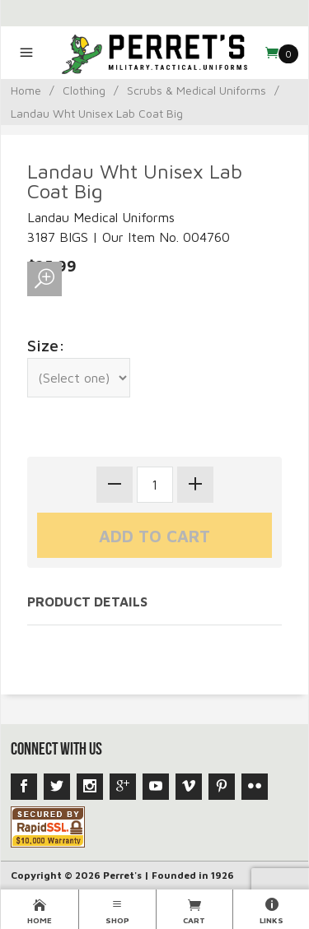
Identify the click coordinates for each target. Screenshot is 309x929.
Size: (46, 345)
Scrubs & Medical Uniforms (196, 90)
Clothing (84, 90)
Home (26, 90)
